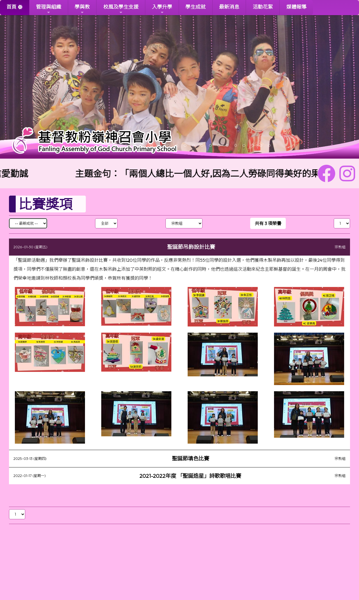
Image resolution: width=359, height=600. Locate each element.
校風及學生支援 (121, 9)
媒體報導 (296, 7)
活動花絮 (263, 7)
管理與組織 (48, 9)
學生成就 (195, 7)
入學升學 (162, 9)
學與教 (82, 9)
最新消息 (229, 7)
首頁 (11, 7)
